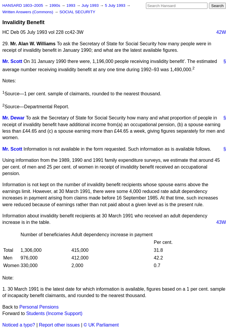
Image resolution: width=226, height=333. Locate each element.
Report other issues (59, 324)
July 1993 (91, 5)
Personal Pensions (39, 306)
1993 (72, 5)
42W (221, 32)
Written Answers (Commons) (28, 12)
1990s (55, 5)
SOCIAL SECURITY (77, 12)
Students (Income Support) (54, 313)
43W (221, 222)
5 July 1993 (115, 5)
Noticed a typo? (18, 324)
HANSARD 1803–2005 (22, 5)
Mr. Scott (12, 61)
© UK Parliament (101, 324)
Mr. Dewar (13, 117)
